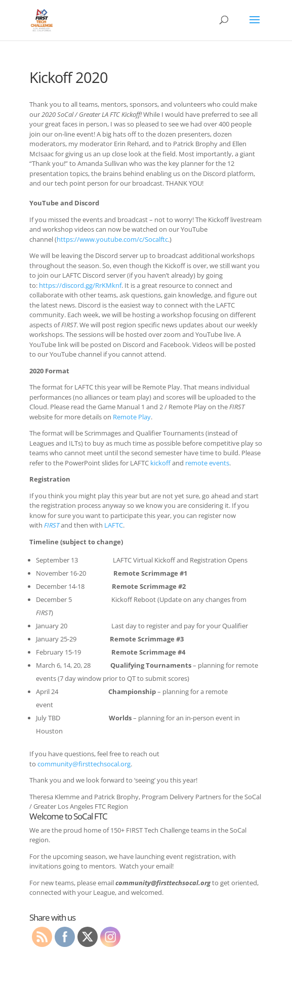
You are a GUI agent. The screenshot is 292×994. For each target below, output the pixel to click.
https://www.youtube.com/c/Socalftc (112, 239)
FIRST (51, 525)
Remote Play (132, 416)
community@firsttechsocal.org (84, 763)
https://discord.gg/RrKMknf (80, 285)
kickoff (160, 462)
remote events (207, 462)
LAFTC (113, 525)
